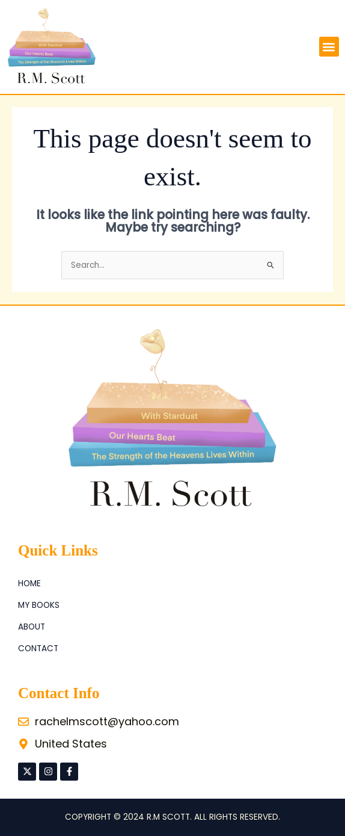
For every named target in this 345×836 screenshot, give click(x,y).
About (31, 627)
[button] (329, 47)
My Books (39, 605)
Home (29, 583)
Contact (38, 648)
